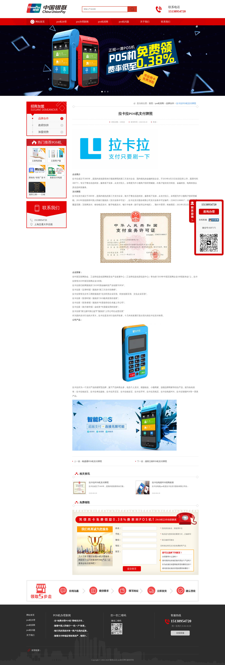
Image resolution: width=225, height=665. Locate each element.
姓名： (118, 528)
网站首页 (40, 21)
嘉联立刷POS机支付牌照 (156, 461)
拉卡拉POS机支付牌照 (186, 103)
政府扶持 (40, 125)
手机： (118, 534)
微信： (118, 540)
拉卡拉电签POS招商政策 (163, 482)
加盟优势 (40, 131)
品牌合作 (40, 118)
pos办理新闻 (82, 21)
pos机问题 (124, 21)
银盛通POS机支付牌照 (92, 461)
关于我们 (144, 21)
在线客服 (180, 633)
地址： (118, 546)
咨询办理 (209, 211)
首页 (151, 103)
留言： (118, 551)
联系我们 (165, 21)
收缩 (191, 212)
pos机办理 (61, 21)
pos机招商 (103, 21)
